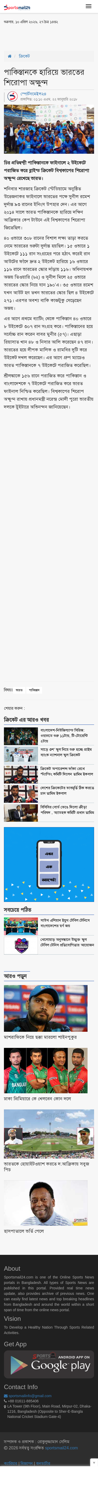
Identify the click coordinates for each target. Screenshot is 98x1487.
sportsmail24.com (61, 1448)
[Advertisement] (46, 37)
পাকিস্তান (34, 690)
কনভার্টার (43, 1463)
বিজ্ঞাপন (27, 1463)
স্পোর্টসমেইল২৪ (33, 94)
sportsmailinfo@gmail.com (27, 1396)
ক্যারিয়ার (11, 1463)
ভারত (19, 690)
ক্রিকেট (24, 56)
